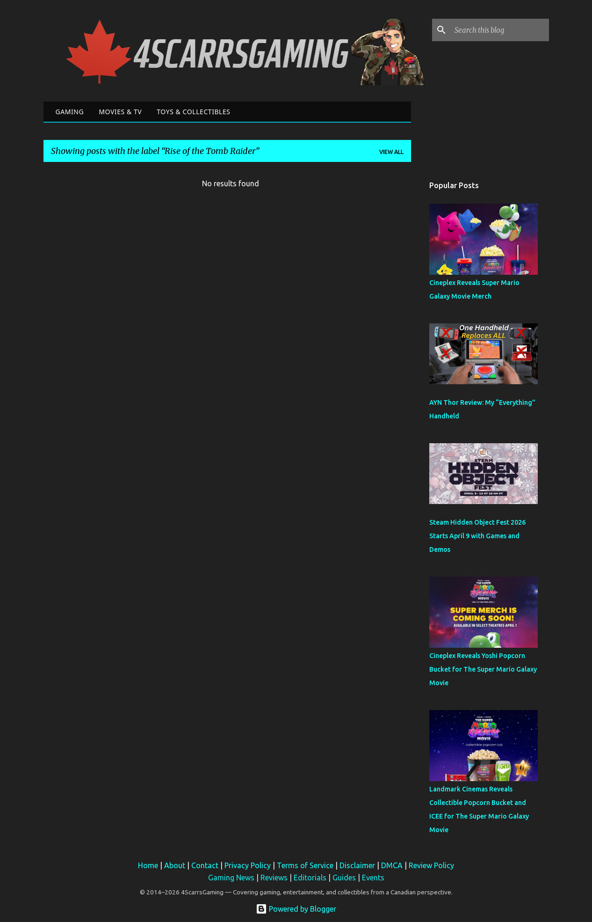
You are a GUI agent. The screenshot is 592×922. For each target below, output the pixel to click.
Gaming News (231, 877)
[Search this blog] (500, 30)
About (174, 865)
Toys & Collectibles (193, 111)
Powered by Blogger (296, 909)
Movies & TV (120, 111)
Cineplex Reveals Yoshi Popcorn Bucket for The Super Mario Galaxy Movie (483, 669)
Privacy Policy (247, 865)
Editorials (310, 877)
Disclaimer (357, 865)
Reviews (274, 877)
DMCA (392, 865)
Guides (344, 877)
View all (391, 152)
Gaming (70, 111)
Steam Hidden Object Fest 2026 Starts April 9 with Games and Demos (477, 536)
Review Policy (431, 865)
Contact (204, 865)
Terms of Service (305, 865)
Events (373, 877)
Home (148, 865)
